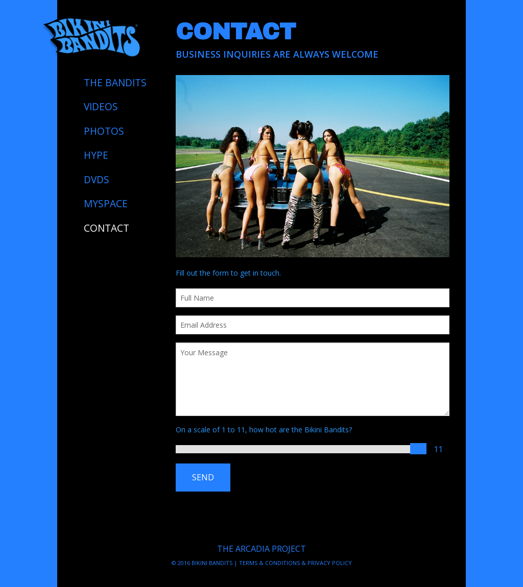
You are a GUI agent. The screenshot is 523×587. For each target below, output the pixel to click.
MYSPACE (106, 203)
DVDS (96, 179)
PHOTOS (104, 131)
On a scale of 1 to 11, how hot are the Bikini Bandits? (264, 429)
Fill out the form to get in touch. (228, 273)
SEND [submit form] (203, 477)
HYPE (96, 155)
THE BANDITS (115, 82)
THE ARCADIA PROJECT (261, 548)
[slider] (418, 448)
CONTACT (106, 228)
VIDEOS (101, 106)
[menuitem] (116, 82)
